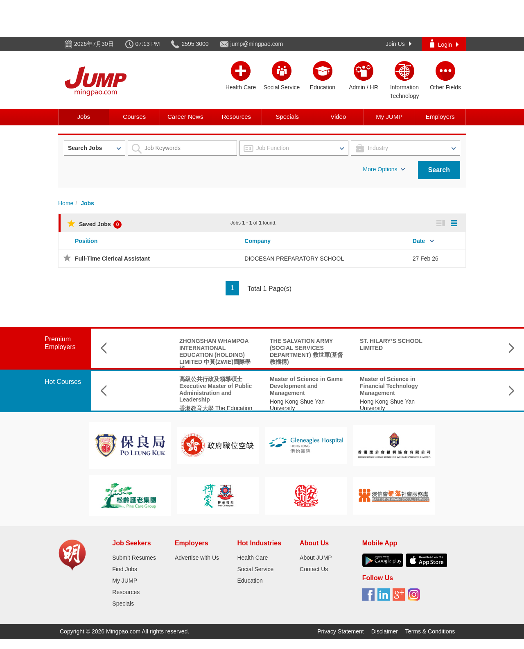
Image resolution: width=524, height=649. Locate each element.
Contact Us (314, 569)
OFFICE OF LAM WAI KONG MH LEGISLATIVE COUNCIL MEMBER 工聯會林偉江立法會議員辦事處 (443, 351)
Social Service (255, 569)
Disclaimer (384, 631)
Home (65, 203)
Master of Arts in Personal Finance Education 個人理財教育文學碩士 (442, 386)
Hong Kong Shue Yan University (252, 405)
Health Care (252, 557)
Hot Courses (63, 381)
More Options (384, 169)
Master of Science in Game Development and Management (261, 386)
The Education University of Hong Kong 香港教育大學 (440, 405)
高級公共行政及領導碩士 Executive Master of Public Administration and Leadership (170, 389)
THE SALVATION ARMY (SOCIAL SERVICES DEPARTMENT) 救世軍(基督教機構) (261, 351)
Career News (185, 116)
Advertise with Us (197, 557)
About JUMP (316, 557)
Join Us (398, 44)
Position (86, 241)
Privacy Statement (340, 631)
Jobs (83, 116)
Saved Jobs (94, 224)
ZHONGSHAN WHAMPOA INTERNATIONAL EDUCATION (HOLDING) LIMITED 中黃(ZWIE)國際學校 (170, 355)
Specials (287, 116)
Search (439, 169)
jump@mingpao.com (256, 44)
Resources (236, 116)
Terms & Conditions (430, 631)
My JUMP (389, 116)
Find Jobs (124, 569)
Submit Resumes (134, 557)
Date (419, 241)
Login (444, 43)
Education (249, 580)
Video (338, 116)
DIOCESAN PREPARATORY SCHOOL (294, 258)
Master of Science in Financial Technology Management (344, 386)
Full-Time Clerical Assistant (112, 258)
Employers (440, 116)
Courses (134, 116)
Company (257, 241)
